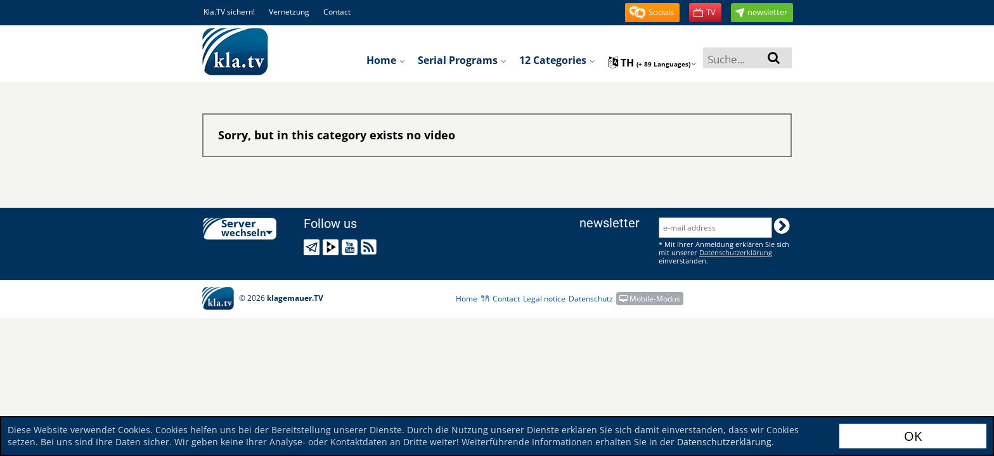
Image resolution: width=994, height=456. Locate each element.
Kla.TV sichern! (229, 11)
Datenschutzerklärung (724, 442)
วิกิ (485, 298)
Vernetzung (289, 11)
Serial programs (462, 60)
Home (385, 60)
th (652, 63)
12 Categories (557, 60)
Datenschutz (591, 298)
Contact (337, 11)
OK (913, 436)
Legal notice (544, 298)
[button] (652, 12)
